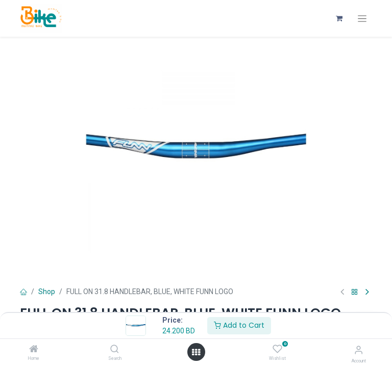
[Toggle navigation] (362, 19)
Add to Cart (239, 325)
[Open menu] (196, 352)
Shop (46, 291)
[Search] (114, 350)
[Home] (33, 350)
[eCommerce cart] (339, 18)
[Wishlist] (277, 349)
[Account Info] (358, 350)
